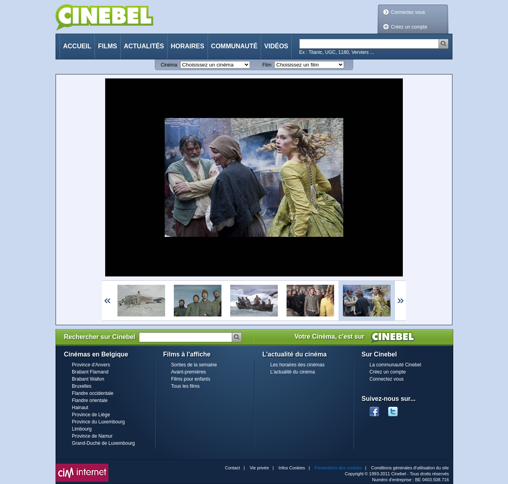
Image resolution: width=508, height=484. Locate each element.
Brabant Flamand (90, 372)
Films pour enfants (190, 379)
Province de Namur (92, 436)
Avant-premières (188, 372)
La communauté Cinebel (395, 365)
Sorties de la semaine (194, 365)
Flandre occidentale (93, 393)
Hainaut (80, 407)
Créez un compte (409, 27)
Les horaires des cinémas (297, 365)
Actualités (144, 46)
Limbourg (82, 429)
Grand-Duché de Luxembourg (103, 443)
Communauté (234, 46)
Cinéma (169, 65)
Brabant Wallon (88, 379)
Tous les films (185, 386)
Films (107, 46)
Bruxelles (81, 386)
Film (266, 65)
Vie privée (259, 467)
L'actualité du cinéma (292, 372)
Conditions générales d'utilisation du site (410, 467)
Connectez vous (408, 12)
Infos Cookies (292, 467)
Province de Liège (91, 414)
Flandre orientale (90, 400)
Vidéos (276, 46)
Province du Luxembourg (98, 422)
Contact (232, 467)
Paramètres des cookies (338, 467)
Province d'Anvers (91, 365)
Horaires (187, 46)
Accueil (77, 46)
